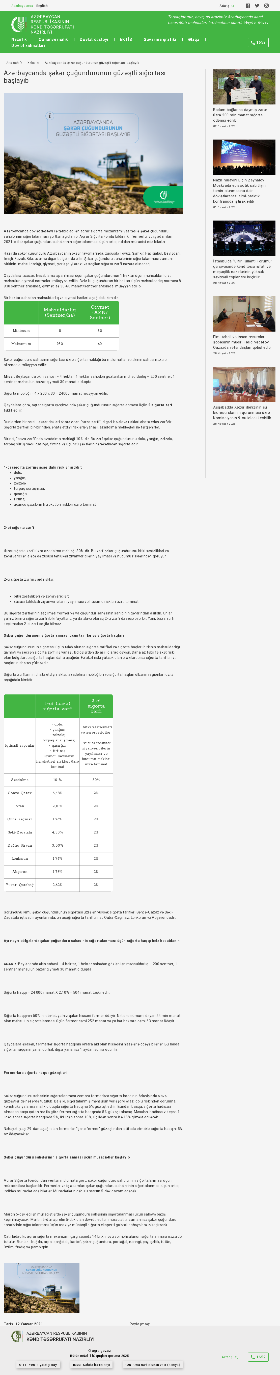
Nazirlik (19, 39)
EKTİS (126, 39)
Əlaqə (193, 39)
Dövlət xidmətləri (28, 45)
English (42, 6)
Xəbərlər (33, 63)
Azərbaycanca (22, 6)
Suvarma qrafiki (160, 39)
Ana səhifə (14, 63)
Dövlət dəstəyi (94, 39)
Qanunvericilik (53, 39)
